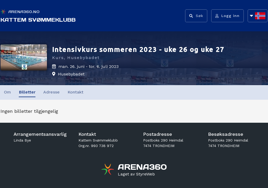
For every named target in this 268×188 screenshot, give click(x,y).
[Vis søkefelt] (196, 16)
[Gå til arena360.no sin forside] (108, 170)
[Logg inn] (227, 16)
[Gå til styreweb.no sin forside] (136, 174)
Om (7, 92)
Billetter (27, 92)
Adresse (51, 92)
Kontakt (75, 92)
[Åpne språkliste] (257, 16)
